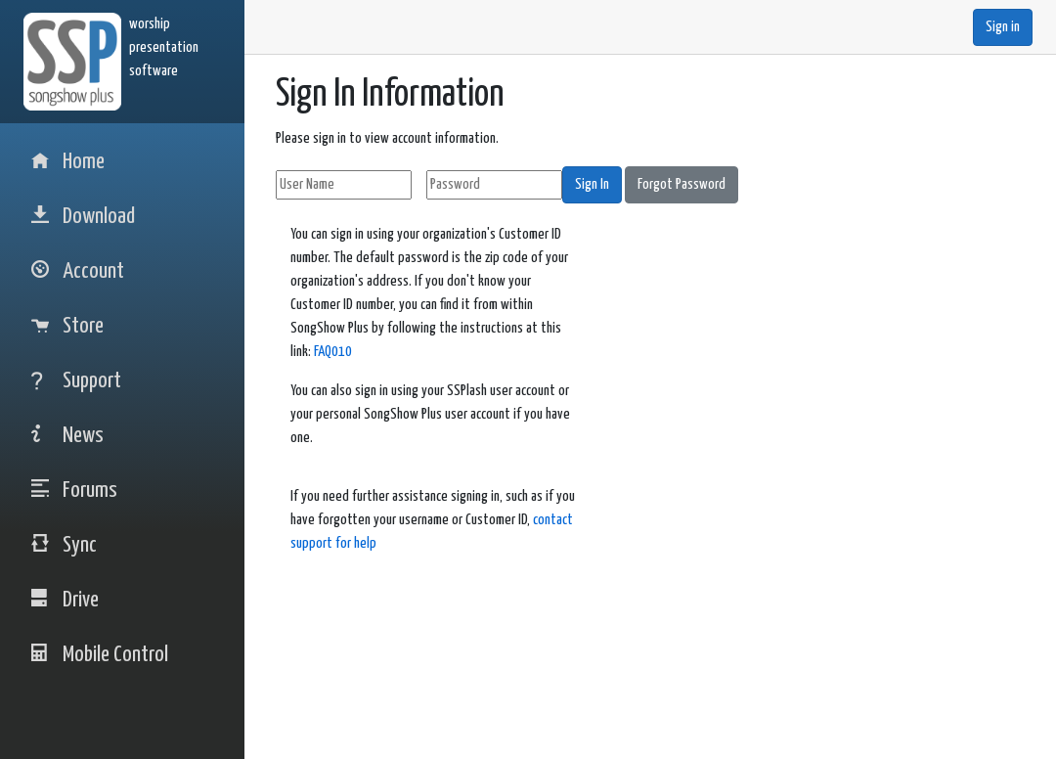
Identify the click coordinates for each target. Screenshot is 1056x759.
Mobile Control (99, 655)
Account (77, 271)
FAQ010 (333, 351)
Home (68, 162)
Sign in (1003, 27)
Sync (64, 545)
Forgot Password (682, 184)
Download (83, 216)
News (67, 435)
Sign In (592, 184)
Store (67, 326)
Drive (65, 600)
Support (76, 381)
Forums (74, 490)
